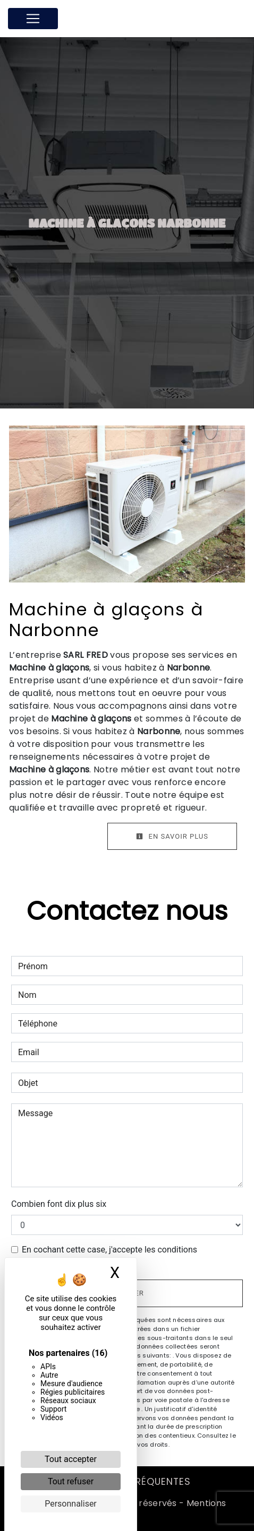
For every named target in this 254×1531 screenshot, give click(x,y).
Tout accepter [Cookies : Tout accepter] (71, 1459)
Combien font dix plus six (58, 1204)
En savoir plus (172, 836)
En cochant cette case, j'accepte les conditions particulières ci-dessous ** (109, 1256)
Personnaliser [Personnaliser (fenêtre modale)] (71, 1504)
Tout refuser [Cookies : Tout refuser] (71, 1481)
